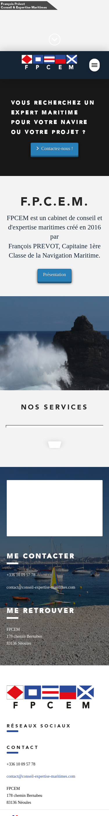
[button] (94, 65)
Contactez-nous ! (54, 148)
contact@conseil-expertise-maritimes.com (41, 776)
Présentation (54, 274)
